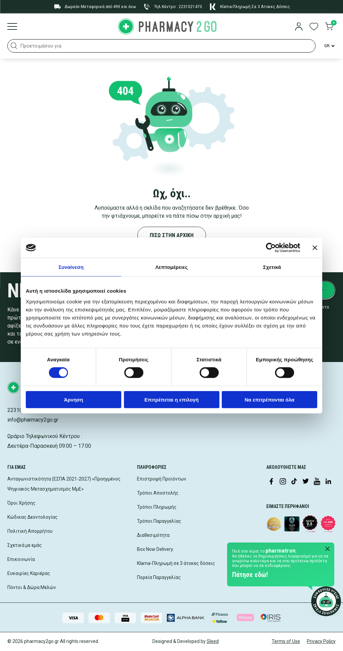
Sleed (213, 641)
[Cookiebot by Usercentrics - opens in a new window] (271, 248)
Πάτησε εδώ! (250, 575)
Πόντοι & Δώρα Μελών (31, 587)
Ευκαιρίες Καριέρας (28, 573)
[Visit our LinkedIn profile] (328, 482)
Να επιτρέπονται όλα (269, 399)
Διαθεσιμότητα (153, 535)
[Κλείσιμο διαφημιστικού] (315, 247)
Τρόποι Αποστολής (158, 493)
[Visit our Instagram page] (283, 482)
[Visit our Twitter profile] (305, 482)
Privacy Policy (321, 641)
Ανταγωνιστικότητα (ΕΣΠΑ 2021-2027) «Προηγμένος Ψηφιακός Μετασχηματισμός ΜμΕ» (64, 484)
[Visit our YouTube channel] (317, 482)
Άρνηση (73, 399)
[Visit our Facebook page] (271, 482)
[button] (14, 46)
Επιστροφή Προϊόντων (161, 479)
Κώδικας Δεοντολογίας (32, 517)
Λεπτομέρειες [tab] (171, 267)
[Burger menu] (12, 27)
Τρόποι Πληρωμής (157, 507)
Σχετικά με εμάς (24, 545)
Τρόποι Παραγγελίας (159, 521)
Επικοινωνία (21, 559)
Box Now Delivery (155, 549)
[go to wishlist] (314, 27)
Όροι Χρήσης (21, 503)
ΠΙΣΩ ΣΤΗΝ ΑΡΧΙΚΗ (172, 235)
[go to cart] (329, 27)
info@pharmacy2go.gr (32, 420)
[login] (298, 27)
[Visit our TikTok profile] (294, 482)
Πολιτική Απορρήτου (30, 531)
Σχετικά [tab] (272, 267)
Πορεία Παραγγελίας (159, 577)
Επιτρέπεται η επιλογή (171, 399)
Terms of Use (286, 641)
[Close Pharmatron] (327, 549)
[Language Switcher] (329, 46)
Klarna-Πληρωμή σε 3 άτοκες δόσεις (176, 563)
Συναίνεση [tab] (70, 267)
